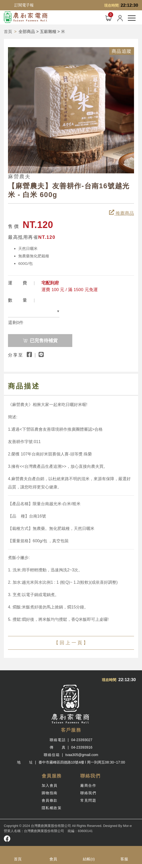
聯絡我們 (88, 793)
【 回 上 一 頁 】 (71, 642)
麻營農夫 (19, 176)
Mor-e (127, 826)
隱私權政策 (52, 808)
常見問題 (88, 800)
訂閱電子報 (24, 5)
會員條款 (50, 800)
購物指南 (50, 793)
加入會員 (50, 785)
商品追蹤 (122, 51)
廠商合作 (88, 785)
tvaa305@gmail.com (81, 755)
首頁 (8, 31)
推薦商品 (121, 213)
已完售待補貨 (47, 338)
